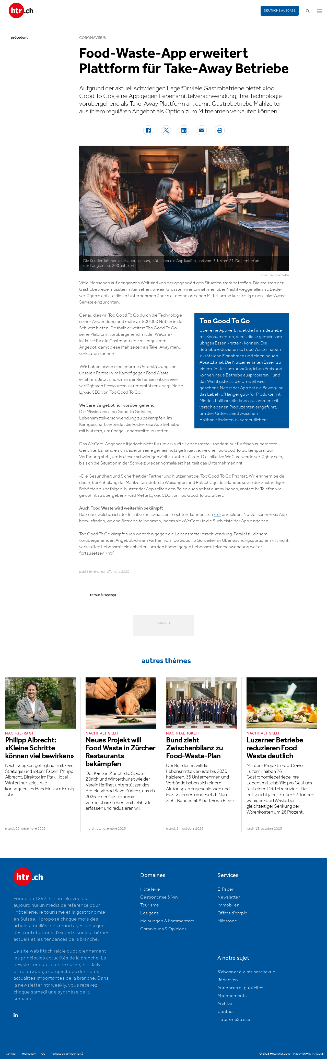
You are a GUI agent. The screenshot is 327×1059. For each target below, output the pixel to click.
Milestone (227, 921)
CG (43, 1053)
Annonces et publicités (240, 987)
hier (217, 514)
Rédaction (227, 980)
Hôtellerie (150, 889)
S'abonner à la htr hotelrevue (246, 972)
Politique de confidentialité (67, 1053)
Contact (225, 1011)
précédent (19, 37)
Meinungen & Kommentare (167, 921)
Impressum (28, 1053)
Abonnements (232, 995)
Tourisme (149, 905)
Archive (224, 1003)
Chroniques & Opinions (163, 929)
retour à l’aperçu (103, 595)
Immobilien (228, 905)
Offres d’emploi (232, 913)
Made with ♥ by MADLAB (308, 1053)
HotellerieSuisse (233, 1019)
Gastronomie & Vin (159, 897)
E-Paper (225, 889)
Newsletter (228, 897)
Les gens (149, 913)
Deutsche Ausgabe (280, 10)
